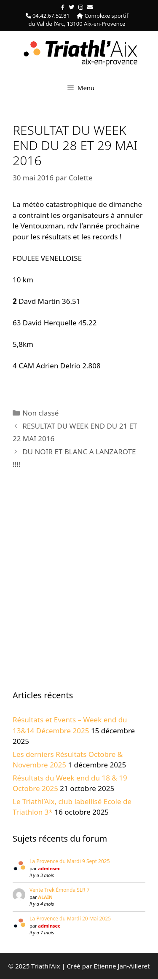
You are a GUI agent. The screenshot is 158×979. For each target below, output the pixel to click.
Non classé (40, 413)
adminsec (49, 868)
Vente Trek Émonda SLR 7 (59, 889)
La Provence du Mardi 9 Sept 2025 (69, 861)
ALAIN (45, 897)
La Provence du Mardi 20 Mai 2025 (70, 918)
